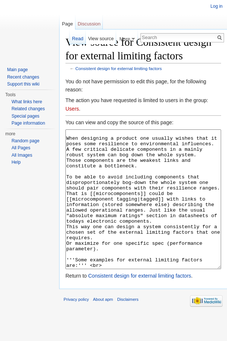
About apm (103, 327)
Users (72, 109)
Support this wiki (23, 84)
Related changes (28, 108)
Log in (216, 6)
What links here (26, 101)
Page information (28, 123)
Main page (17, 69)
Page (67, 24)
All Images (21, 155)
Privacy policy (76, 327)
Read (78, 38)
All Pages (20, 147)
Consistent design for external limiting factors (118, 68)
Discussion (89, 24)
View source (101, 38)
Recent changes (23, 77)
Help (16, 162)
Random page (25, 140)
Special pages (25, 116)
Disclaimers (128, 327)
